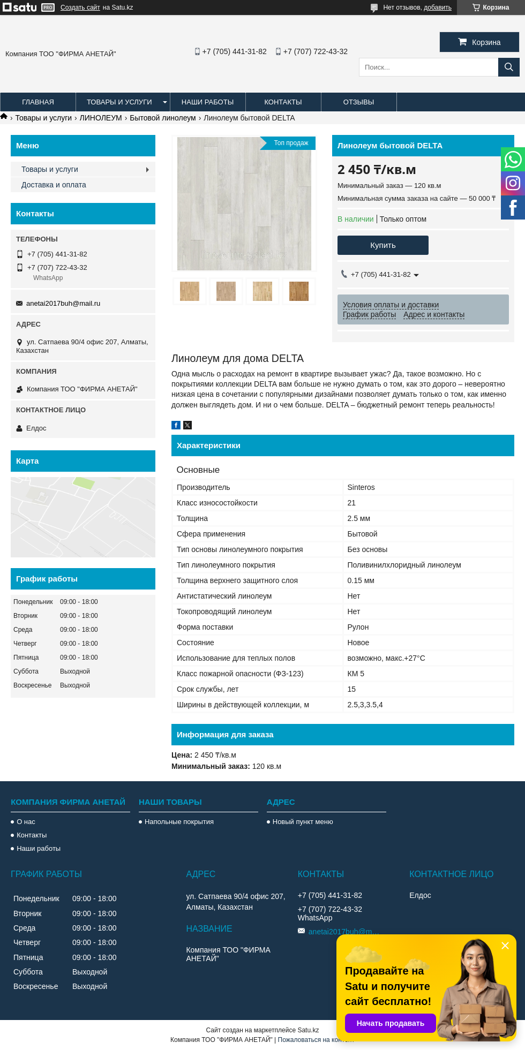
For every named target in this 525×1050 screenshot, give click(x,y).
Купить (382, 245)
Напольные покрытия (179, 822)
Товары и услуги (119, 102)
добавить (438, 7)
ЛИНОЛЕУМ (101, 118)
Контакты (283, 102)
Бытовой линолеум (163, 118)
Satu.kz (308, 1030)
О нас (26, 822)
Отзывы (358, 102)
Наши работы (208, 102)
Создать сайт (80, 7)
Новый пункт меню (303, 822)
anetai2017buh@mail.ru (63, 303)
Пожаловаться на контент (316, 1040)
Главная (38, 102)
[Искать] (509, 67)
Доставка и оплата (53, 184)
